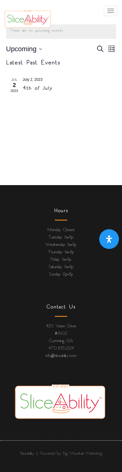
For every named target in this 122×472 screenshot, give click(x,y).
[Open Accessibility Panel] (109, 239)
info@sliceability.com (61, 356)
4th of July (38, 88)
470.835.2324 (61, 348)
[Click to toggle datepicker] (24, 49)
